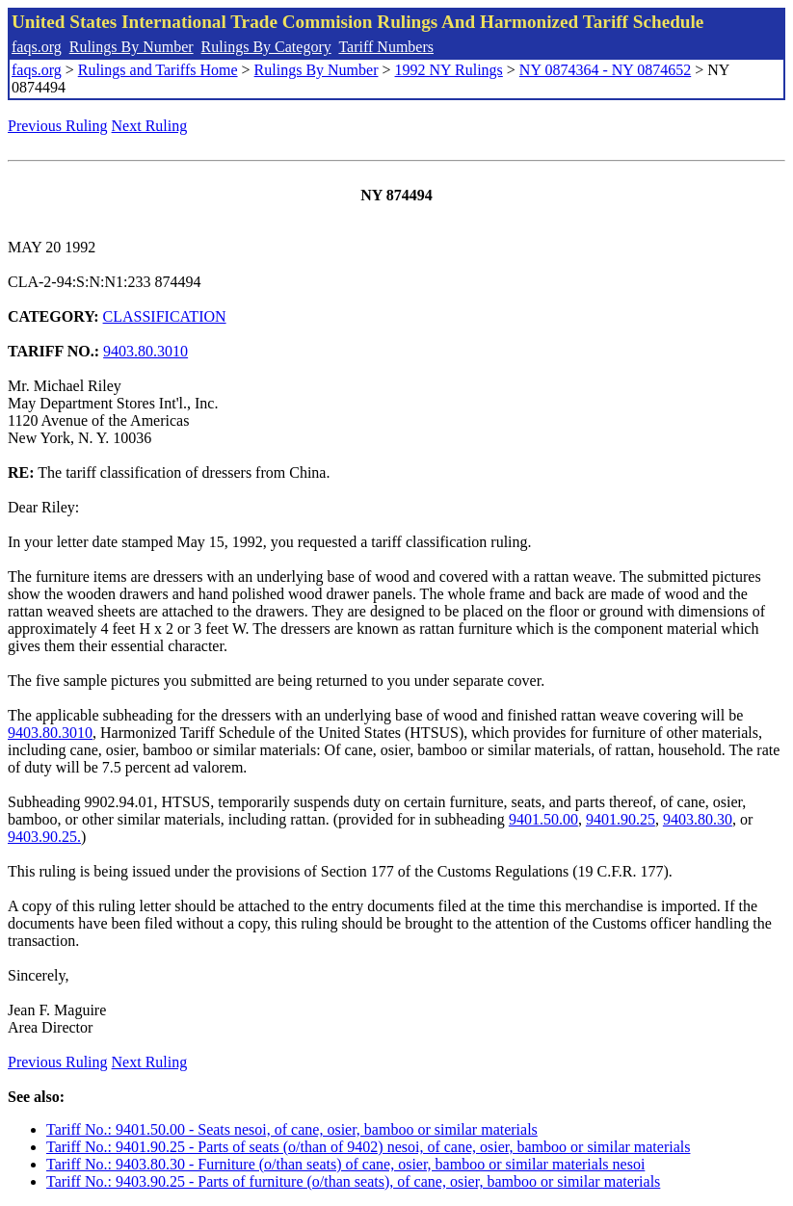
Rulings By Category (266, 47)
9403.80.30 (697, 819)
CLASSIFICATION (164, 316)
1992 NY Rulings (449, 70)
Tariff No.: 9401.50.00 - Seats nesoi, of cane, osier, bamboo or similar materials (292, 1129)
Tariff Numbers (386, 47)
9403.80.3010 (145, 351)
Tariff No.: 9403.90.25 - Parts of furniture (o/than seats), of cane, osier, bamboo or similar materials (353, 1181)
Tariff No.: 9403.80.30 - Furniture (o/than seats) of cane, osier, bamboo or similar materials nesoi (345, 1164)
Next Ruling (150, 126)
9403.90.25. (44, 836)
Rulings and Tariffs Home (158, 70)
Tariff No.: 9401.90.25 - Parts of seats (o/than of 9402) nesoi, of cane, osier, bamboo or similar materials (368, 1147)
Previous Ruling (58, 126)
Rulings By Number (131, 47)
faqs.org (37, 47)
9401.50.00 (543, 819)
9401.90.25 (620, 819)
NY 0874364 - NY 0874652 (605, 70)
